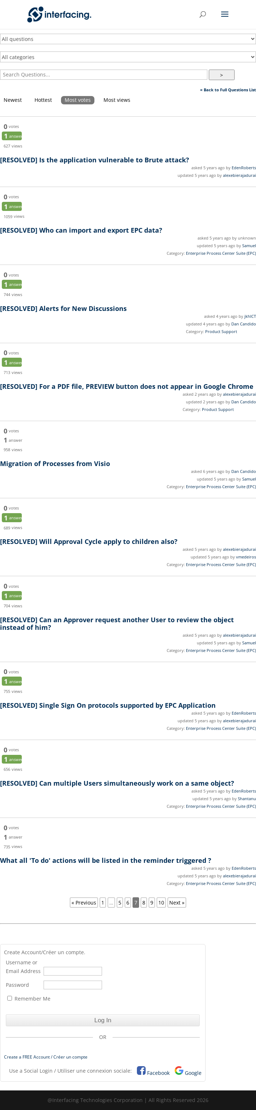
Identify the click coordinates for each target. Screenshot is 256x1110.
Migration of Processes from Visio (55, 463)
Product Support (221, 331)
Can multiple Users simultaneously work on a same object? (117, 783)
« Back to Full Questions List (228, 89)
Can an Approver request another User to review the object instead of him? (117, 623)
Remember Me (28, 998)
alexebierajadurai (239, 175)
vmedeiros (246, 557)
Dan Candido (243, 324)
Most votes (78, 99)
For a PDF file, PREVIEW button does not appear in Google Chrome (126, 386)
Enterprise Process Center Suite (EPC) (221, 253)
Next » (176, 902)
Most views (116, 99)
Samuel (249, 245)
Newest (13, 99)
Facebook (158, 1072)
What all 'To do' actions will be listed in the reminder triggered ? (105, 860)
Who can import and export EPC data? (81, 230)
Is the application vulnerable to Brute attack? (94, 159)
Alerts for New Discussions (63, 308)
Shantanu (247, 798)
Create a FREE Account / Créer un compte (46, 1057)
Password (17, 984)
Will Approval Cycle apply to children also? (89, 541)
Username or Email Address (23, 966)
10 (161, 902)
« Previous (84, 902)
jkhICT (250, 316)
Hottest (43, 99)
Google (193, 1072)
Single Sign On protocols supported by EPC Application (108, 705)
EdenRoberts (244, 167)
